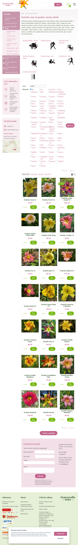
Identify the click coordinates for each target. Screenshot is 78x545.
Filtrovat (70, 125)
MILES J (33, 140)
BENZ (41, 92)
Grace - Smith (42, 107)
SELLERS (51, 152)
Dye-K (33, 103)
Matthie (42, 138)
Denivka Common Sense (30, 340)
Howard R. (52, 113)
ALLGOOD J (52, 89)
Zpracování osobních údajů (10, 506)
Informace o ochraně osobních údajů (42, 484)
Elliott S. (51, 103)
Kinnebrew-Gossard (35, 123)
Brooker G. (43, 96)
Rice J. (51, 147)
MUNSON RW (52, 141)
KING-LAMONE (51, 119)
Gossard (34, 106)
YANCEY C (43, 166)
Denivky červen (48, 44)
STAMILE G (61, 157)
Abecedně (48, 174)
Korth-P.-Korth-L (60, 123)
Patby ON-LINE (43, 509)
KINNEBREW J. (61, 119)
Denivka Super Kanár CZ (48, 305)
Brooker (34, 96)
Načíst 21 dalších (48, 433)
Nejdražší (41, 174)
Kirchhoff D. (43, 123)
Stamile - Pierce (51, 158)
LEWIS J (51, 133)
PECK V (34, 145)
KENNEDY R (43, 117)
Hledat (58, 4)
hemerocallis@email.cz (13, 129)
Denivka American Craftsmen (67, 305)
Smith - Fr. (61, 152)
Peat (59, 140)
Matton (51, 138)
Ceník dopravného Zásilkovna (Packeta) (26, 505)
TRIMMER (60, 161)
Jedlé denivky (24, 514)
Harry (51, 110)
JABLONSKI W (61, 114)
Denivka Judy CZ (48, 271)
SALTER (42, 152)
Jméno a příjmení (28, 452)
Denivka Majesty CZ (67, 271)
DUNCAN (51, 101)
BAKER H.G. (35, 92)
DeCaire (34, 101)
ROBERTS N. (34, 153)
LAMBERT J (61, 127)
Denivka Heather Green (67, 376)
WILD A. (34, 166)
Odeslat (40, 476)
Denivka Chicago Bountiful (67, 411)
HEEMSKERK (61, 110)
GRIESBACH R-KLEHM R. (52, 107)
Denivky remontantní (30, 75)
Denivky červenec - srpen (30, 61)
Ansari (60, 89)
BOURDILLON (52, 92)
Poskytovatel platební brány (47, 506)
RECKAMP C (43, 147)
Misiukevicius (43, 140)
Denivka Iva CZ (30, 271)
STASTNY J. (35, 161)
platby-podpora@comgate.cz (45, 524)
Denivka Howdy (48, 412)
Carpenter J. (52, 97)
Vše (33, 89)
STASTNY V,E (43, 162)
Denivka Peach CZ (48, 200)
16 (70, 170)
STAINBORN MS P (43, 158)
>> (73, 170)
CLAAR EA (61, 96)
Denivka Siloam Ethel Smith (30, 234)
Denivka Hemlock (30, 412)
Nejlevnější (34, 174)
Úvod (22, 13)
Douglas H (43, 101)
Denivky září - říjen (66, 60)
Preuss (33, 147)
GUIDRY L (61, 106)
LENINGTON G (43, 134)
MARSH (60, 133)
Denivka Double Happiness (30, 376)
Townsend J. (52, 162)
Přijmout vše (60, 533)
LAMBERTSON (35, 133)
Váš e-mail (26, 456)
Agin (41, 89)
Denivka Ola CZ (48, 341)
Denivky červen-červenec (66, 45)
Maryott (34, 138)
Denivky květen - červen (30, 44)
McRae (60, 138)
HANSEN (34, 110)
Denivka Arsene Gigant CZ (67, 199)
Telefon (26, 460)
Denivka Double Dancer (67, 340)
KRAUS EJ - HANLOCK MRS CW (52, 129)
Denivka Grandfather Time (48, 376)
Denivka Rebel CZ (30, 306)
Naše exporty (25, 502)
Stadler (34, 157)
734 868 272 (64, 464)
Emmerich (61, 103)
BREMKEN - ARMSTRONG (61, 93)
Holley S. (42, 113)
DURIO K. (60, 101)
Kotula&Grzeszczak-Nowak (43, 128)
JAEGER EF (34, 117)
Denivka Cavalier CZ (67, 235)
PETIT (42, 145)
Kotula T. (34, 127)
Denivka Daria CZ (30, 200)
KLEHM (51, 122)
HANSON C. (43, 110)
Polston (60, 145)
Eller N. (42, 103)
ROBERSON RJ (61, 148)
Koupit (33, 208)
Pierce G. (51, 145)
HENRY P (34, 113)
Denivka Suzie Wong (49, 235)
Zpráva (25, 467)
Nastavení (60, 538)
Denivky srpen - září (48, 60)
